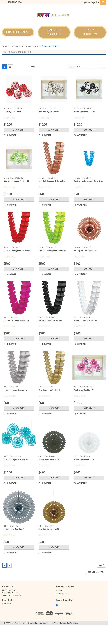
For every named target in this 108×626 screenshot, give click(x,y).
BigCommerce (48, 623)
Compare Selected (96, 572)
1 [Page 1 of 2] (4, 565)
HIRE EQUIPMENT (18, 32)
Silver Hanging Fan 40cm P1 (14, 529)
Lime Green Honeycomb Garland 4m (52, 251)
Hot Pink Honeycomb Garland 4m (16, 320)
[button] (18, 32)
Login (84, 2)
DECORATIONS (31, 46)
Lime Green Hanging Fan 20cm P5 (16, 181)
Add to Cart (18, 130)
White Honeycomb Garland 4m (85, 320)
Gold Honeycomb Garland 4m (50, 390)
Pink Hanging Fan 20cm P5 (84, 390)
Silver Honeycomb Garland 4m (15, 390)
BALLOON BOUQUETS (54, 32)
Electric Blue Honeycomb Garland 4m (88, 181)
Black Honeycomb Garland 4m (50, 320)
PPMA (5, 317)
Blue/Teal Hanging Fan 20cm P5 (16, 460)
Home (4, 46)
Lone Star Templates (70, 623)
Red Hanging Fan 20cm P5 (13, 112)
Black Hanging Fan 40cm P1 (49, 460)
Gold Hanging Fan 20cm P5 (49, 112)
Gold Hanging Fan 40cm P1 (49, 529)
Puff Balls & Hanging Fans (49, 46)
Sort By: (33, 67)
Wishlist (59, 590)
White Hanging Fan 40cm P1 (84, 460)
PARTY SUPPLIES (90, 32)
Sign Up (95, 2)
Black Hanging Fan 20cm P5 (84, 112)
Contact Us (6, 604)
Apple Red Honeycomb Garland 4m (17, 251)
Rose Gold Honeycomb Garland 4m (52, 181)
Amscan (6, 108)
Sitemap (31, 623)
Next (102, 565)
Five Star (42, 178)
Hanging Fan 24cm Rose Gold (85, 251)
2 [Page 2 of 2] (9, 565)
